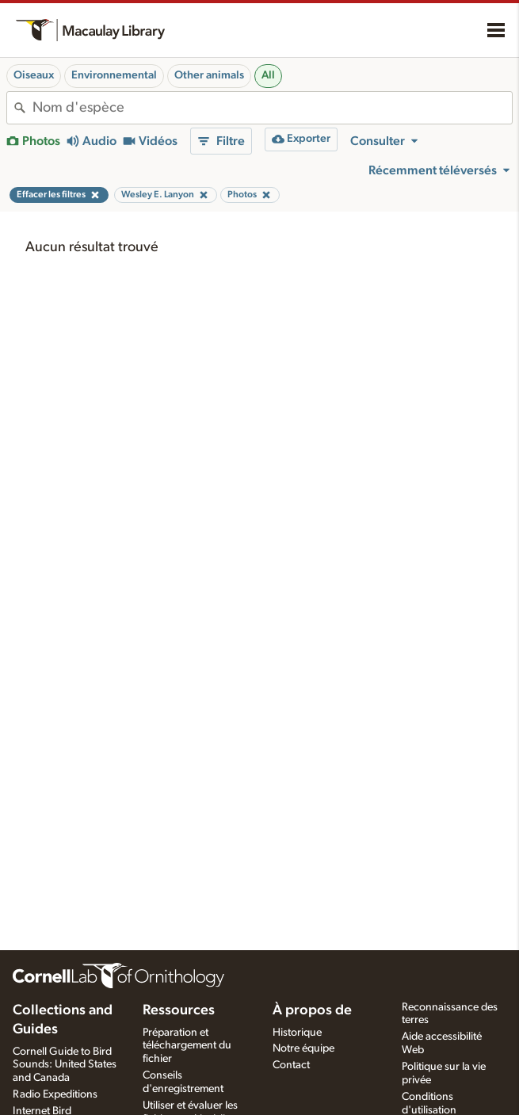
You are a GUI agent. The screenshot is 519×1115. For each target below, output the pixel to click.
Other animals (209, 75)
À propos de (312, 1010)
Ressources (179, 1010)
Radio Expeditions (55, 1094)
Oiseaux (33, 75)
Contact (291, 1065)
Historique (297, 1032)
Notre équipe (303, 1048)
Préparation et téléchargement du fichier (187, 1046)
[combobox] (272, 108)
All (268, 75)
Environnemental (114, 75)
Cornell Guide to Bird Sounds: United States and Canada (64, 1065)
